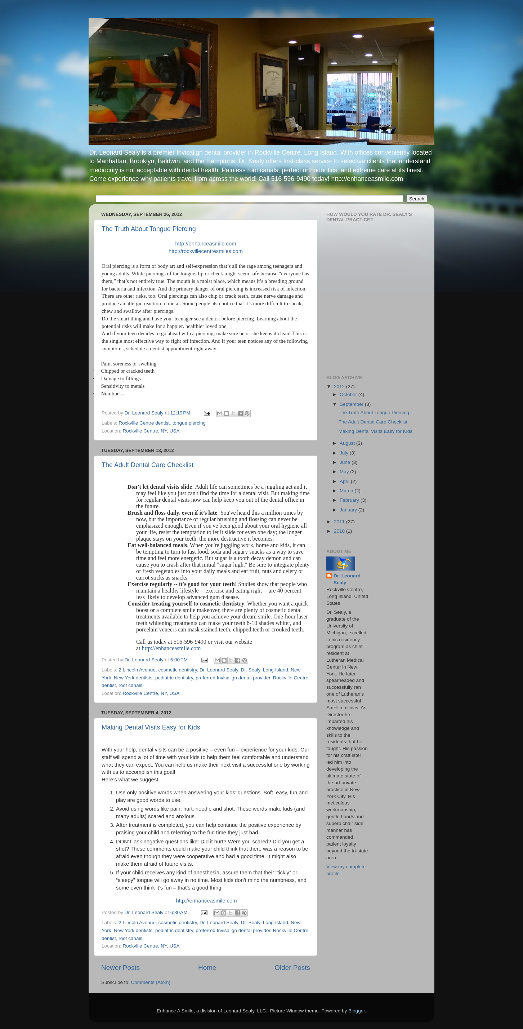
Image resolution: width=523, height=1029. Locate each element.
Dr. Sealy (250, 670)
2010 (340, 531)
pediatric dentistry (174, 677)
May (345, 471)
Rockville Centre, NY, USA (151, 431)
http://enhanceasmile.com (205, 244)
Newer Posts (120, 967)
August (348, 443)
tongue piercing (189, 423)
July (345, 453)
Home (207, 967)
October (349, 394)
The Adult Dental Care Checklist (147, 465)
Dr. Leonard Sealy (219, 670)
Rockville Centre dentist (144, 423)
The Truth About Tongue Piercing (149, 228)
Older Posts (292, 967)
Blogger (356, 1011)
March (347, 490)
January (349, 510)
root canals (130, 685)
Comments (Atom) (151, 982)
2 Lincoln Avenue (137, 670)
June (346, 462)
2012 (340, 386)
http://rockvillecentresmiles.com (206, 251)
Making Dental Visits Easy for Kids (151, 727)
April (345, 481)
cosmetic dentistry (177, 670)
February (350, 500)
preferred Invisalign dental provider (233, 677)
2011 (340, 521)
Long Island (275, 670)
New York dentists (133, 677)
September (352, 404)
